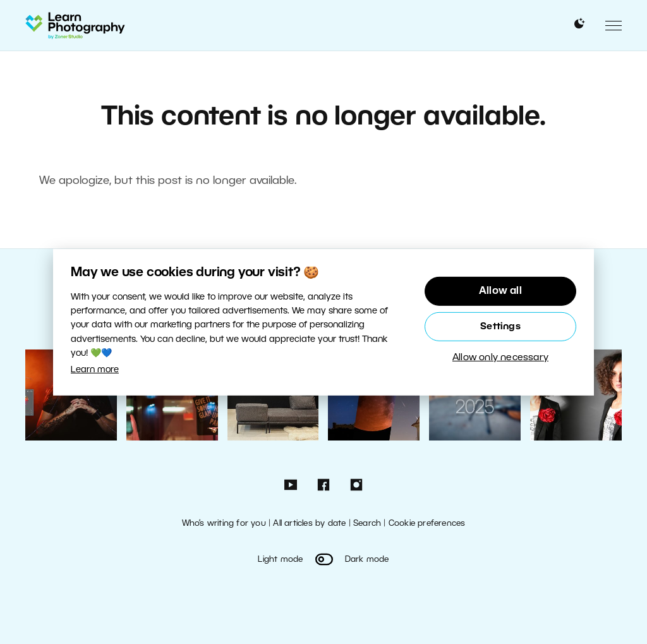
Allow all (500, 291)
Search (367, 523)
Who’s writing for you (224, 523)
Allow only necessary (500, 357)
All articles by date (309, 523)
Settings (500, 326)
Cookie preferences (427, 523)
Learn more (95, 370)
